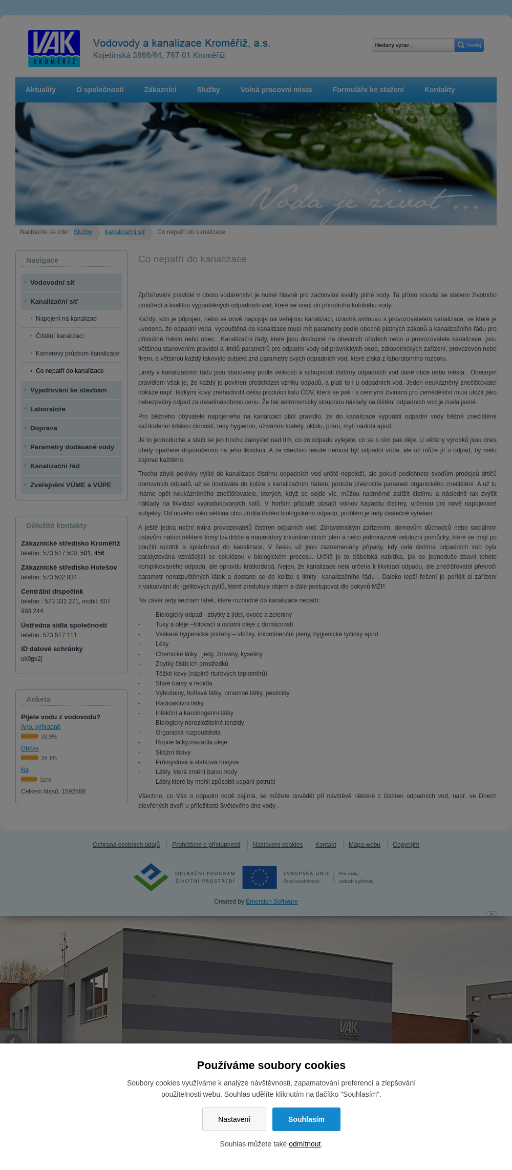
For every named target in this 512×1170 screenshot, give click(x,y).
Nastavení (234, 1119)
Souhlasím (306, 1119)
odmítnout (305, 1144)
